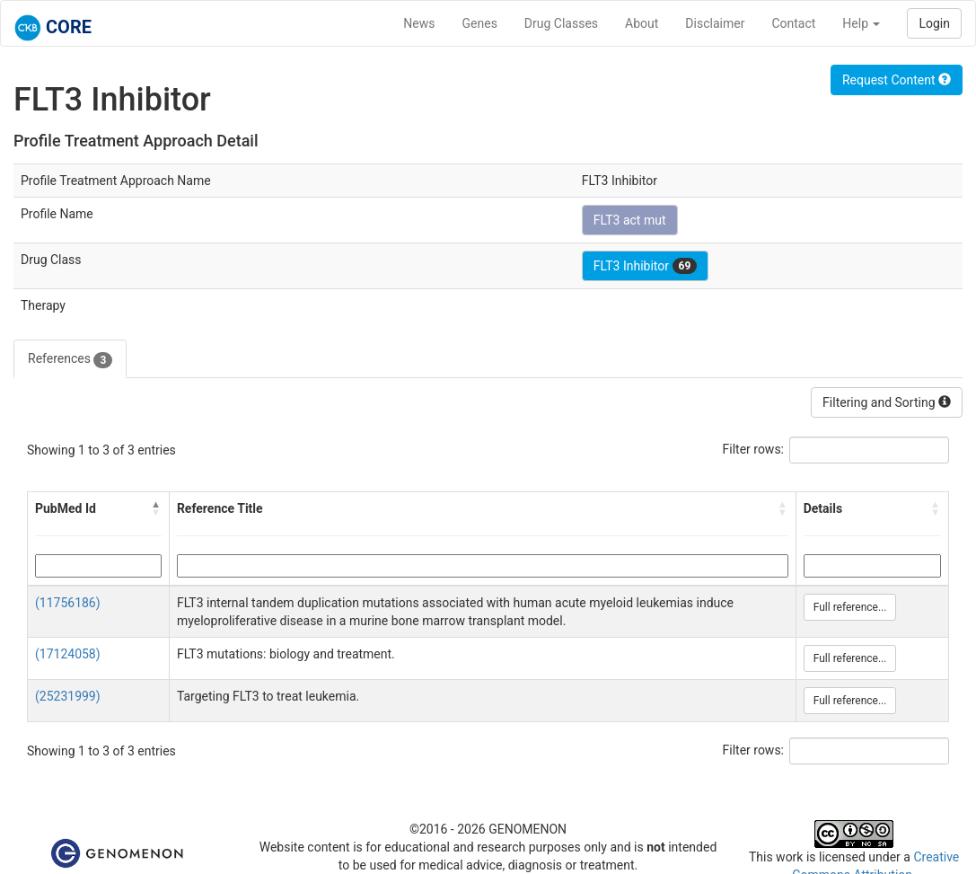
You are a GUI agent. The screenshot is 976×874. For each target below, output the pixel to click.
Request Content (896, 80)
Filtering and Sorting (886, 402)
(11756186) (68, 603)
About (641, 23)
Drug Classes (561, 23)
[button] (156, 508)
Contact (793, 23)
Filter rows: (754, 449)
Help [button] (861, 23)
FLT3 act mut (630, 220)
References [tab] (70, 359)
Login (934, 23)
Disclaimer (714, 23)
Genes (479, 23)
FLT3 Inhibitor (645, 266)
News (419, 23)
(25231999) (68, 696)
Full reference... (850, 607)
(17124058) (68, 654)
